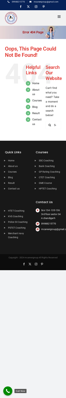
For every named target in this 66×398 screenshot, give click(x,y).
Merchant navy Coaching (16, 235)
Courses (37, 100)
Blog (35, 107)
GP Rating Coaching (49, 171)
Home (35, 83)
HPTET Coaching (48, 188)
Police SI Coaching (17, 222)
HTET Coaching (16, 210)
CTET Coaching (47, 177)
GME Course (45, 183)
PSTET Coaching (17, 227)
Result (36, 113)
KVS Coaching (15, 216)
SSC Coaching (46, 160)
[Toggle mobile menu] (59, 16)
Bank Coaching (47, 166)
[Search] (50, 125)
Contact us (14, 188)
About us (13, 166)
